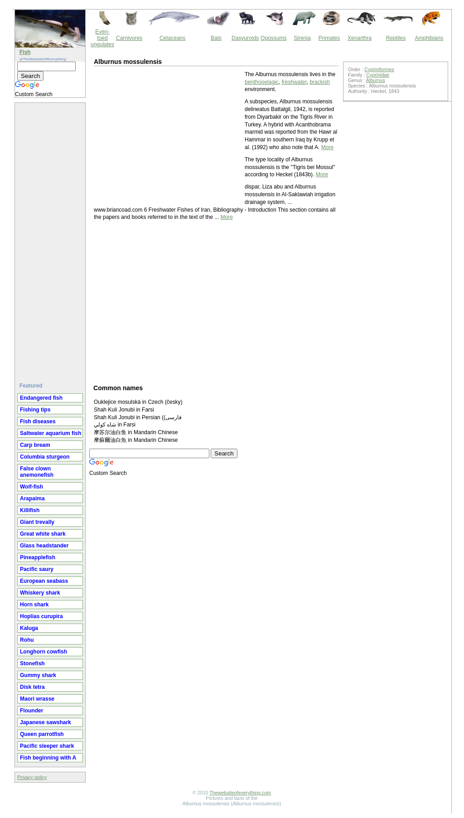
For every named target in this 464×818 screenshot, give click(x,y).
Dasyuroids (245, 38)
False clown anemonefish (36, 471)
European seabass (44, 581)
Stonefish (32, 663)
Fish (25, 52)
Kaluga (29, 628)
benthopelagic (262, 82)
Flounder (31, 710)
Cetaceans (172, 38)
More (327, 147)
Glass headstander (44, 545)
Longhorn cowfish (43, 652)
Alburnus (375, 80)
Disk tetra (32, 687)
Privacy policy (32, 777)
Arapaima (32, 498)
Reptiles (396, 38)
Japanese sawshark (45, 722)
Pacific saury (36, 569)
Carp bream (35, 445)
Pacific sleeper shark (47, 746)
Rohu (27, 640)
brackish (319, 82)
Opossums (273, 38)
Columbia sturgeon (44, 457)
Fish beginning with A (48, 758)
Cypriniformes (379, 69)
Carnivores (129, 38)
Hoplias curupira (41, 616)
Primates (329, 38)
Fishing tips (35, 410)
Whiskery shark (40, 593)
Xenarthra (360, 38)
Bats (216, 38)
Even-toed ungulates (102, 38)
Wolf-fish (31, 487)
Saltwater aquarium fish (50, 433)
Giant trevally (37, 522)
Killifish (29, 510)
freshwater (293, 82)
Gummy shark (38, 675)
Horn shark (34, 604)
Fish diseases (38, 421)
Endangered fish (41, 398)
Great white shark (43, 534)
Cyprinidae (377, 74)
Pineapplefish (37, 557)
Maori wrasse (37, 699)
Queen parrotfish (42, 734)
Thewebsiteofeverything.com (240, 792)
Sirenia (302, 38)
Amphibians (429, 38)
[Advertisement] (51, 239)
